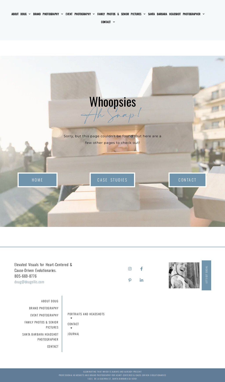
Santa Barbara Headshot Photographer (176, 14)
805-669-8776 (26, 276)
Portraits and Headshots (86, 316)
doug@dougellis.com (29, 281)
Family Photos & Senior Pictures (121, 14)
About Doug (21, 14)
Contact (108, 22)
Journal (74, 334)
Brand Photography (48, 14)
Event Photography (80, 14)
